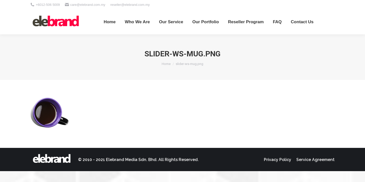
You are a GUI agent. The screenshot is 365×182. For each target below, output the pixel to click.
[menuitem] (110, 22)
